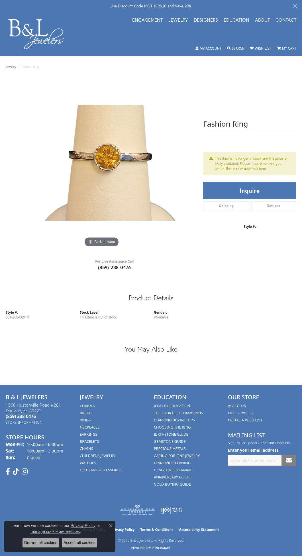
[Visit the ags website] (137, 510)
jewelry (11, 67)
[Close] (295, 6)
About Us (237, 405)
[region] (101, 163)
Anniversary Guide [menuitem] (172, 477)
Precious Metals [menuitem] (170, 448)
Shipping (226, 206)
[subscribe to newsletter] (288, 460)
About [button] (262, 20)
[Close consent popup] (111, 525)
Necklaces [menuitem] (90, 427)
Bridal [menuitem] (86, 412)
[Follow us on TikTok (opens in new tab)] (16, 471)
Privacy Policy (123, 529)
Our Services (240, 412)
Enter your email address (253, 450)
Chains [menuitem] (86, 448)
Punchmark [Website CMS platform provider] (161, 548)
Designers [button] (206, 20)
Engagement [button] (147, 20)
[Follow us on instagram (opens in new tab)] (25, 471)
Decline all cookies (40, 542)
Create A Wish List (245, 420)
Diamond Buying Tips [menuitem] (174, 420)
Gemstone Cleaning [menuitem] (173, 469)
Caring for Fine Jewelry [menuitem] (177, 455)
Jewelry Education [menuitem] (172, 405)
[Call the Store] (21, 416)
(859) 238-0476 (114, 267)
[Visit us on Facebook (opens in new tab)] (8, 471)
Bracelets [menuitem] (89, 441)
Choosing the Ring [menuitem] (172, 427)
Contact (286, 20)
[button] (208, 48)
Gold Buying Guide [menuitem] (172, 484)
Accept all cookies (79, 542)
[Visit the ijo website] (171, 510)
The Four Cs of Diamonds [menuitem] (178, 412)
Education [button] (236, 20)
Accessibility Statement (199, 529)
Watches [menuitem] (88, 462)
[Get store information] (24, 422)
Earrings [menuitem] (88, 434)
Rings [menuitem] (85, 420)
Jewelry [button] (178, 20)
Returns (273, 206)
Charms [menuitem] (87, 405)
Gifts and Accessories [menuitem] (101, 469)
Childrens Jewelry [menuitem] (97, 455)
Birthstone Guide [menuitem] (171, 434)
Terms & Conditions (157, 529)
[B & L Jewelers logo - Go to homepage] (39, 34)
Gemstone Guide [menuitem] (170, 441)
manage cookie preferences (55, 531)
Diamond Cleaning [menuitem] (172, 462)
